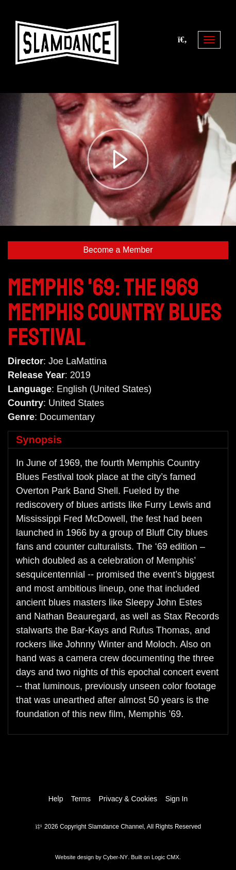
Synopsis (39, 439)
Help (55, 799)
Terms (81, 799)
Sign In (176, 799)
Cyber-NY (115, 857)
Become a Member (118, 249)
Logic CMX (165, 857)
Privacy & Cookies (128, 799)
